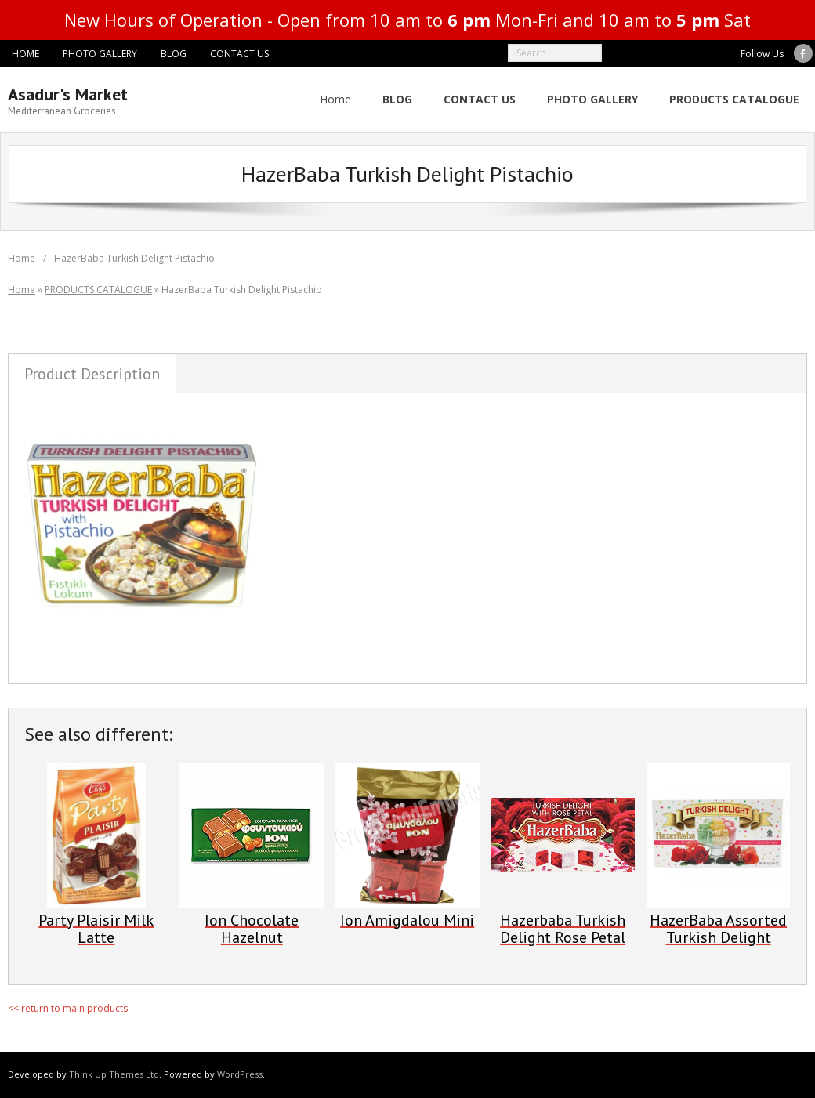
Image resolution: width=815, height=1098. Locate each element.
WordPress (240, 1074)
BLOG (174, 53)
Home (335, 99)
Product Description (92, 374)
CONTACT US (239, 53)
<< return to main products (68, 1008)
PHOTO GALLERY (100, 53)
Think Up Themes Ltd (114, 1074)
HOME (25, 53)
